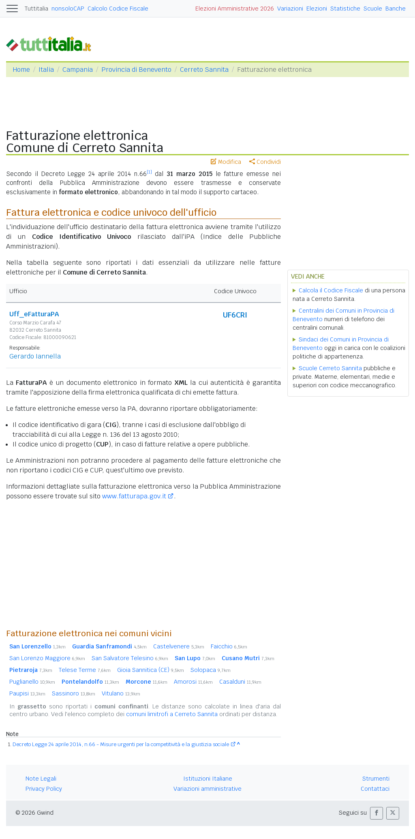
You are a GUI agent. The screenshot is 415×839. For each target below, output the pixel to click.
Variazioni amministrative (207, 788)
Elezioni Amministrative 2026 (234, 8)
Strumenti (375, 778)
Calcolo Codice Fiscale (118, 8)
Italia (46, 69)
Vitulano (121, 693)
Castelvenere (178, 646)
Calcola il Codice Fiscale (331, 290)
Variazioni (290, 8)
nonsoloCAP (67, 8)
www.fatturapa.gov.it (134, 496)
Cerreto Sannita (204, 69)
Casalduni (240, 681)
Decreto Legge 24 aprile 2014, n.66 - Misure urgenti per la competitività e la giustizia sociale (121, 744)
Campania (77, 69)
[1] (149, 172)
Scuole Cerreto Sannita (330, 368)
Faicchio (229, 646)
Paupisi (27, 693)
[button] (376, 813)
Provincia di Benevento (136, 69)
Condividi (265, 161)
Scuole (373, 8)
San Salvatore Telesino (130, 658)
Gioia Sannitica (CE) (150, 670)
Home (21, 69)
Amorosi (193, 681)
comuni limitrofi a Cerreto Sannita (172, 714)
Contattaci (375, 788)
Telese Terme (85, 670)
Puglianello (32, 681)
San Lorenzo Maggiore (47, 658)
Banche (395, 8)
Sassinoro (73, 693)
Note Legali (41, 778)
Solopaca (210, 670)
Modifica (226, 161)
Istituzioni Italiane (207, 778)
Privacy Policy (44, 788)
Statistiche (345, 8)
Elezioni (316, 8)
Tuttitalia (36, 8)
